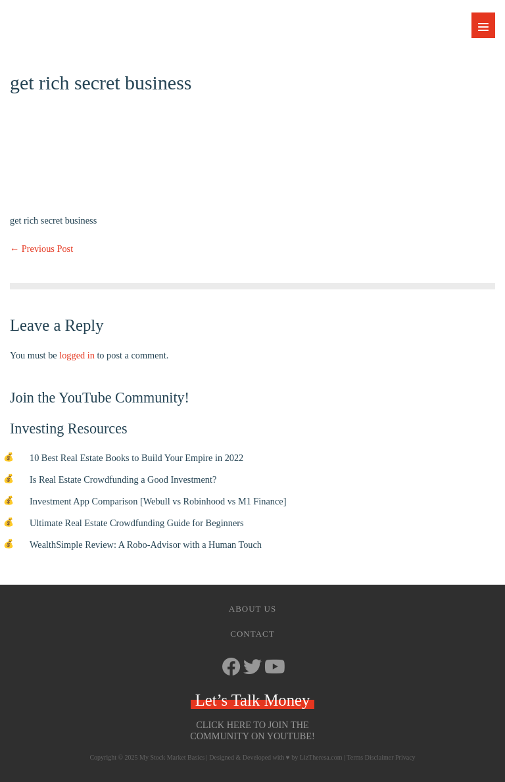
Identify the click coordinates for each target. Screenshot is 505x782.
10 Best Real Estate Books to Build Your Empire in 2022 (136, 457)
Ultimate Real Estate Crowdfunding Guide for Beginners (137, 523)
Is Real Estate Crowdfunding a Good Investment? (123, 479)
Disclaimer (379, 757)
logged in (77, 355)
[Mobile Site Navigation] (483, 25)
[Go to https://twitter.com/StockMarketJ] (252, 668)
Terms (355, 757)
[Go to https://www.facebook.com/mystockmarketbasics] (231, 668)
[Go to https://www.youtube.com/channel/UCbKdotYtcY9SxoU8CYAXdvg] (273, 668)
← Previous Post (41, 248)
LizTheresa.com (321, 757)
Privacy (405, 757)
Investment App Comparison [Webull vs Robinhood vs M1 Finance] (158, 501)
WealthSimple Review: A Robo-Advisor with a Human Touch (146, 544)
